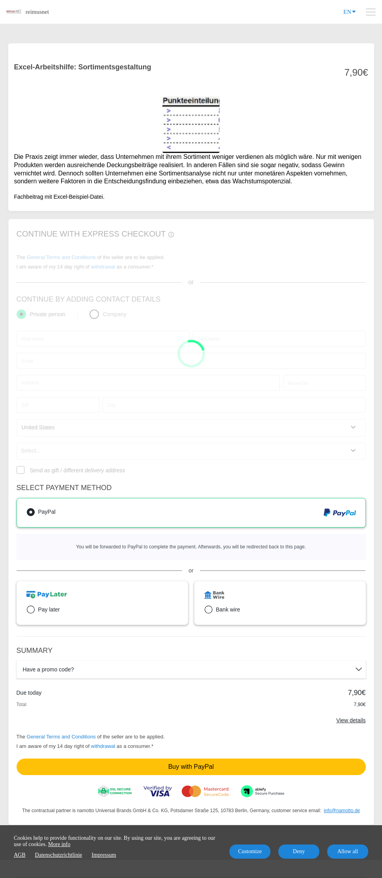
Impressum (103, 855)
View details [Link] (350, 720)
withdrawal (103, 746)
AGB (20, 855)
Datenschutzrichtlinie (58, 855)
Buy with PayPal (191, 766)
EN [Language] (349, 11)
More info (59, 844)
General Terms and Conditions (61, 737)
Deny (299, 851)
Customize (250, 851)
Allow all (347, 851)
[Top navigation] (370, 12)
